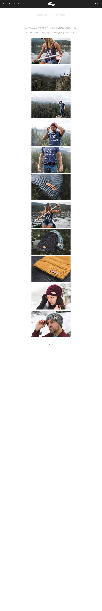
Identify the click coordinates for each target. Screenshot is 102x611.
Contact (20, 4)
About (15, 4)
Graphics (5, 4)
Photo (10, 4)
